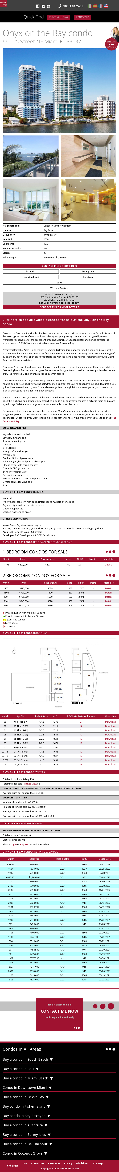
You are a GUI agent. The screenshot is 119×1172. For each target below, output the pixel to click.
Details (108, 564)
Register (25, 844)
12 (81, 743)
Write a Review (59, 288)
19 (81, 734)
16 (81, 760)
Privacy (68, 1163)
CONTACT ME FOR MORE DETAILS (59, 307)
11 (81, 764)
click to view (30, 783)
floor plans (88, 271)
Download (110, 721)
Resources (54, 1163)
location (88, 277)
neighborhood (30, 277)
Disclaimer (82, 1163)
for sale (30, 271)
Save (60, 282)
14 (81, 726)
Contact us (82, 17)
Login (13, 844)
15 (81, 738)
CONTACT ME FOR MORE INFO (59, 265)
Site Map (97, 1163)
